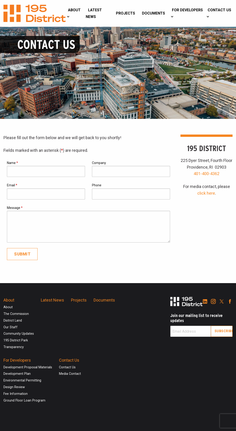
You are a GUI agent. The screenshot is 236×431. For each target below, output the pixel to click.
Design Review (14, 387)
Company (99, 163)
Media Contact (70, 374)
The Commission (16, 314)
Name (12, 163)
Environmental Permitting (22, 380)
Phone (96, 185)
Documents (153, 13)
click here (206, 193)
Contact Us (219, 10)
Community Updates (18, 334)
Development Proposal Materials (27, 367)
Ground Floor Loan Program (24, 400)
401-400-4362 (206, 173)
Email (12, 185)
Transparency (13, 347)
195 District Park (15, 340)
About (74, 10)
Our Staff (10, 327)
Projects (125, 13)
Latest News (94, 13)
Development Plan (17, 374)
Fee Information (15, 394)
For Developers (187, 10)
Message (15, 208)
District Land (12, 321)
